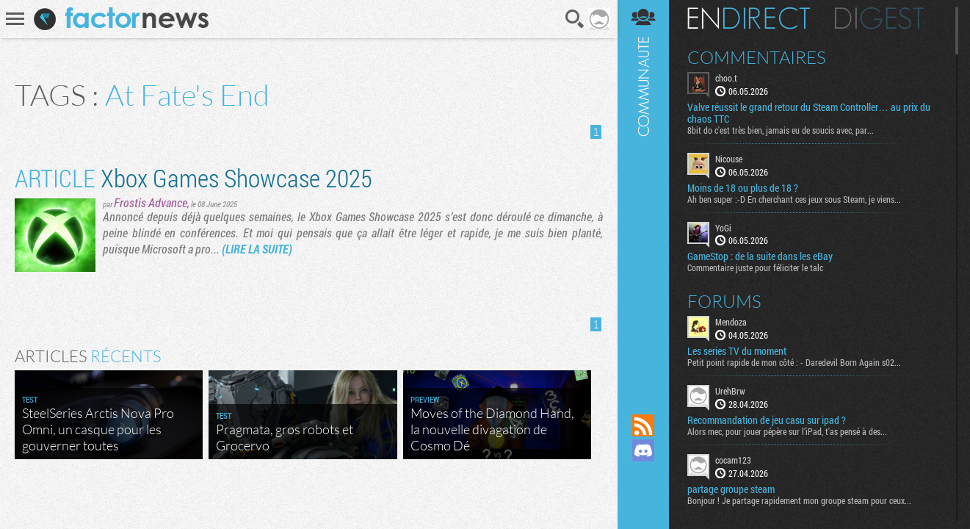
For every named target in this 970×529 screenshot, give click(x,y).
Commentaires (756, 57)
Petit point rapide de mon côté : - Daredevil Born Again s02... (794, 362)
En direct (748, 18)
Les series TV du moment (736, 351)
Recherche (575, 19)
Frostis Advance (150, 202)
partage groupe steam (731, 489)
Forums (724, 301)
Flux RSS (643, 425)
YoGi (723, 228)
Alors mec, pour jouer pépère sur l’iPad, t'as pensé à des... (787, 431)
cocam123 (733, 460)
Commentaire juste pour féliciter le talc (755, 267)
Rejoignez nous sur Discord (643, 450)
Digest (879, 18)
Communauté (643, 193)
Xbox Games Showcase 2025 (193, 177)
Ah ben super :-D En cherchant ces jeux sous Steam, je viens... (794, 199)
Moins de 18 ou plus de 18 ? (742, 188)
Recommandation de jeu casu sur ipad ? (766, 420)
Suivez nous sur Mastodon (643, 475)
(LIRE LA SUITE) (257, 248)
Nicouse (728, 159)
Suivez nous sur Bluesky (643, 500)
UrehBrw (730, 391)
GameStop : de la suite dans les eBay (760, 256)
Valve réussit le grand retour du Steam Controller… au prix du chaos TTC (808, 113)
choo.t (726, 78)
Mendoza (731, 322)
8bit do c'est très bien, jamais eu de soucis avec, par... (780, 130)
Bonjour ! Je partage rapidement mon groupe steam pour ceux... (799, 500)
